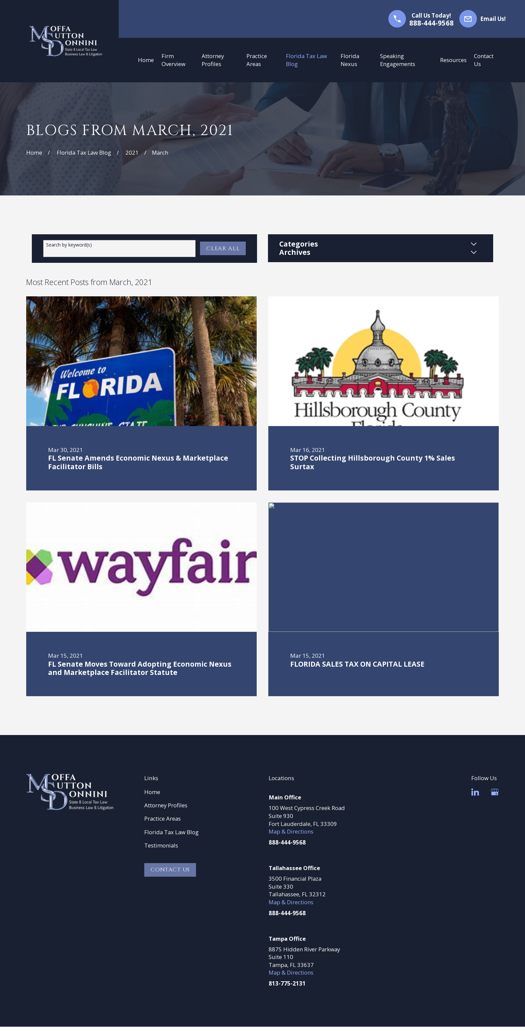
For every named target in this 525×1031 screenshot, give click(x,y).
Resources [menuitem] (453, 60)
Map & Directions (291, 831)
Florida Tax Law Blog (171, 832)
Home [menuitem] (146, 60)
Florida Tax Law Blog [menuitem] (306, 60)
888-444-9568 (431, 23)
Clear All (223, 248)
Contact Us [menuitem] (483, 60)
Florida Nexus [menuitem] (350, 60)
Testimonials (161, 845)
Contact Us (170, 869)
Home (152, 792)
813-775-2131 (287, 983)
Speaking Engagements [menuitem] (397, 60)
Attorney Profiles (165, 805)
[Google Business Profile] (495, 792)
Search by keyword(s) (69, 245)
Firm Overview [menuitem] (173, 60)
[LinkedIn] (475, 792)
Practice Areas (162, 818)
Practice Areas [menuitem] (256, 60)
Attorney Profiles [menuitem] (213, 60)
